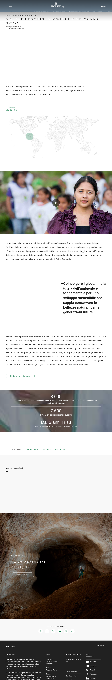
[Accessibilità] (101, 647)
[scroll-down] (56, 49)
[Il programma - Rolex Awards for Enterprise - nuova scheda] (22, 575)
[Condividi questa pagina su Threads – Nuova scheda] (40, 631)
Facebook (91, 678)
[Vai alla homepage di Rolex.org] (56, 5)
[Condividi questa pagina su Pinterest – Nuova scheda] (66, 631)
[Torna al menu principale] (7, 12)
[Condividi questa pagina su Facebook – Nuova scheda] (46, 631)
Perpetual (53, 665)
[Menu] (9, 6)
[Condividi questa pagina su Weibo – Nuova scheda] (73, 631)
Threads (90, 674)
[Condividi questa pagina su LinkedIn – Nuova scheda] (59, 631)
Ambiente (53, 673)
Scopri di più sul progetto (20, 376)
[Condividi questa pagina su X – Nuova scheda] (53, 631)
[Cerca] (102, 6)
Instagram (91, 670)
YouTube (91, 666)
